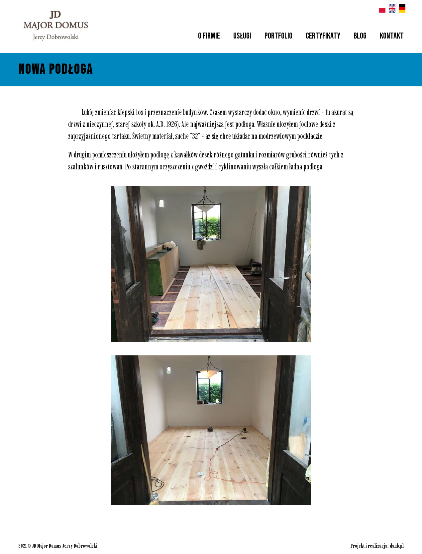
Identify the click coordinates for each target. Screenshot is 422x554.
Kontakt (392, 36)
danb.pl (397, 546)
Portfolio (278, 36)
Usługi (242, 36)
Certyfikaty (323, 36)
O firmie (209, 36)
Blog (360, 36)
